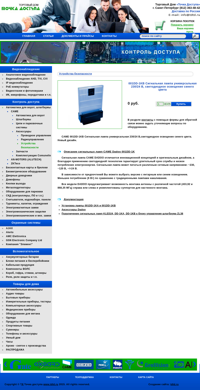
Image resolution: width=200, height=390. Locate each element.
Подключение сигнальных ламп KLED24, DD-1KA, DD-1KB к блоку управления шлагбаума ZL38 (122, 213)
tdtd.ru (174, 384)
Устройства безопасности (75, 73)
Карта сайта (146, 377)
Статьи (48, 35)
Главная (28, 35)
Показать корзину (182, 24)
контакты (147, 119)
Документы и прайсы (78, 35)
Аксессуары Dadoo (74, 209)
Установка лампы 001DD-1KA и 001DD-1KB (89, 205)
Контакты (109, 35)
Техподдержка (84, 377)
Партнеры (52, 377)
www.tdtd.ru (50, 384)
